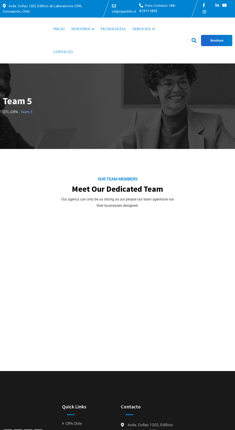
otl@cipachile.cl (124, 11)
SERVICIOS (141, 29)
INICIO (59, 29)
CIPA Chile (74, 423)
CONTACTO (63, 52)
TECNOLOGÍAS (113, 29)
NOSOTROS (80, 29)
